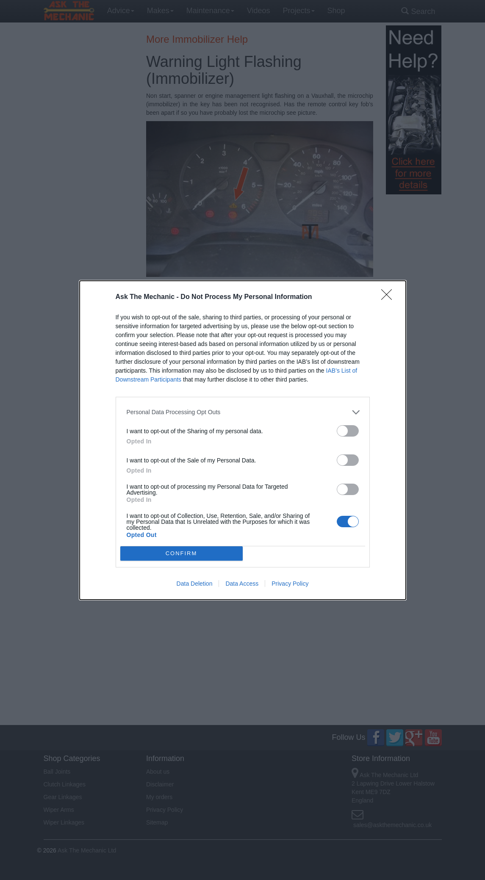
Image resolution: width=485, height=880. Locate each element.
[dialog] (243, 440)
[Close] (389, 297)
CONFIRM (181, 553)
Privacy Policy (290, 583)
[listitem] (243, 412)
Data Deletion (195, 583)
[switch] (348, 431)
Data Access (241, 583)
